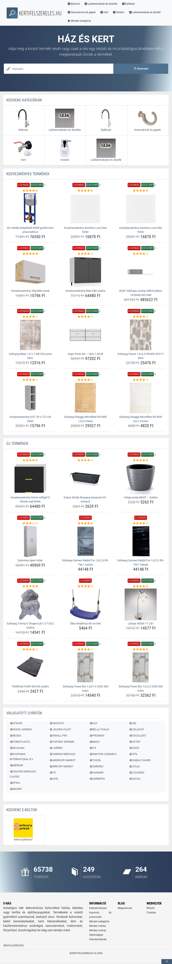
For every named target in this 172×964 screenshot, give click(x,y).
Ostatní (118, 12)
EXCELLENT (137, 735)
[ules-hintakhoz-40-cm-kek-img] (85, 604)
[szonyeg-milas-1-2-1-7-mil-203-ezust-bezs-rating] (30, 317)
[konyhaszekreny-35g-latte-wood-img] (30, 272)
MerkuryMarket (13, 945)
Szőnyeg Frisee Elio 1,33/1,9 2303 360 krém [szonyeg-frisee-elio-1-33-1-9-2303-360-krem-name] (85, 688)
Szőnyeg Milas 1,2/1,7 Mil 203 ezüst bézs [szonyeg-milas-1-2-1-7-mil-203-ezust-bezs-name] (30, 356)
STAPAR (16, 723)
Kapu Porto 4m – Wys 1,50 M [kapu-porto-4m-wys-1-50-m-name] (85, 353)
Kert (104, 12)
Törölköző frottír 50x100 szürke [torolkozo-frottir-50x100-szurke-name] (30, 686)
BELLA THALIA (99, 729)
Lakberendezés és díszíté (144, 12)
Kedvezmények (97, 939)
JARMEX (56, 747)
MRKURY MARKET (61, 766)
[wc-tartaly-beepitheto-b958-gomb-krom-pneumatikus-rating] (30, 191)
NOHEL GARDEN (21, 729)
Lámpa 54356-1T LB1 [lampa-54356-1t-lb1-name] (141, 623)
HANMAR (96, 772)
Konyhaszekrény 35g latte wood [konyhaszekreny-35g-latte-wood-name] (30, 290)
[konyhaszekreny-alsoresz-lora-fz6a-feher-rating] (85, 191)
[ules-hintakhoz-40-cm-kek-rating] (85, 586)
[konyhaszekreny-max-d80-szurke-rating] (85, 254)
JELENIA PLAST (60, 729)
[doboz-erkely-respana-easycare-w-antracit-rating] (85, 460)
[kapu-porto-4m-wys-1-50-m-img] (85, 335)
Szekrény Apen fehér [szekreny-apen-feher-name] (30, 560)
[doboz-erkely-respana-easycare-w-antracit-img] (85, 478)
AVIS (54, 778)
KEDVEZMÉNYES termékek (28, 174)
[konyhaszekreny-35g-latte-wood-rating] (30, 254)
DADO (134, 747)
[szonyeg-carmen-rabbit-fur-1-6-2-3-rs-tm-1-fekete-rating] (140, 523)
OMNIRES (96, 766)
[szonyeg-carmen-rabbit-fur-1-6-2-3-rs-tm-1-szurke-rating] (85, 523)
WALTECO (57, 723)
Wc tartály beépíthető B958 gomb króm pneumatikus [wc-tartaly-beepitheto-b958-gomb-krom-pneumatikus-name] (30, 230)
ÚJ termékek (17, 443)
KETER (134, 741)
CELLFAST (136, 729)
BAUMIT (16, 789)
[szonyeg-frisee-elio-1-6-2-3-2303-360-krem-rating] (140, 649)
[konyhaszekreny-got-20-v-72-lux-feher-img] (30, 398)
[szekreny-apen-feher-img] (30, 541)
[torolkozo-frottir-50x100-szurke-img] (30, 667)
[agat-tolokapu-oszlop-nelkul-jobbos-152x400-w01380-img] (140, 272)
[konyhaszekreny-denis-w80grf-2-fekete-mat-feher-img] (30, 478)
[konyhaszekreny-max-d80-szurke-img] (85, 272)
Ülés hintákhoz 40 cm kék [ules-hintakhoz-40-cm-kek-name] (85, 623)
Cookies (151, 912)
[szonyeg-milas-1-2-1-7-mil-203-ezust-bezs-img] (30, 335)
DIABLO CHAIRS (139, 760)
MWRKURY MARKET (63, 760)
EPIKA (15, 782)
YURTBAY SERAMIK (62, 741)
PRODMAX (97, 735)
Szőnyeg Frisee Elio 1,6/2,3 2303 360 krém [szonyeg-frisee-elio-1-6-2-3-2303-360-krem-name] (141, 688)
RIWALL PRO (58, 735)
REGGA (15, 735)
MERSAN (16, 765)
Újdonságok (96, 934)
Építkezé (128, 3)
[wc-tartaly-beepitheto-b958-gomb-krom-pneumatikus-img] (30, 209)
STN (133, 754)
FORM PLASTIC (20, 741)
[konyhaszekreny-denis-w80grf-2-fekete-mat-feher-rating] (30, 460)
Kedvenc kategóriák (24, 100)
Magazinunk (125, 908)
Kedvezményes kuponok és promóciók (100, 913)
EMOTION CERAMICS (103, 754)
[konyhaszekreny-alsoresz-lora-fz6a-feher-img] (85, 209)
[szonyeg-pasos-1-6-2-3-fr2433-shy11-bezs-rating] (140, 317)
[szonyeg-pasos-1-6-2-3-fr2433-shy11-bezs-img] (140, 335)
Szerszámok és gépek (81, 12)
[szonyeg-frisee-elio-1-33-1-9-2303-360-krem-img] (85, 667)
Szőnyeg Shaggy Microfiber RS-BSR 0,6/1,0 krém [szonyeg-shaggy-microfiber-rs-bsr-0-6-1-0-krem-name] (140, 419)
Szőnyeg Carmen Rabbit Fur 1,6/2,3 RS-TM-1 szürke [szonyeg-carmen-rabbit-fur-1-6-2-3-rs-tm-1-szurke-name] (85, 562)
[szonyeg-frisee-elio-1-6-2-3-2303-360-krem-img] (140, 667)
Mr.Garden (17, 747)
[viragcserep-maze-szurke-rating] (140, 460)
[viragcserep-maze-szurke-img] (140, 478)
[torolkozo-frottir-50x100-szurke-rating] (30, 649)
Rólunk (151, 908)
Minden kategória (79, 20)
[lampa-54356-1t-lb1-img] (140, 604)
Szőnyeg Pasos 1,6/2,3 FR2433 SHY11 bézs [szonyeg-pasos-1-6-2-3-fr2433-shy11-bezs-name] (141, 356)
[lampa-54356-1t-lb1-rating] (140, 586)
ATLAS (134, 766)
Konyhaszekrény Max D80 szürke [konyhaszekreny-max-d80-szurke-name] (85, 290)
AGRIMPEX (97, 778)
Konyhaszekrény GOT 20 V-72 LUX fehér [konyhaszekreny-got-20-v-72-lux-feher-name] (30, 419)
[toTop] (166, 961)
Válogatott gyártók (24, 713)
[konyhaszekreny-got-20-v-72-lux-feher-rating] (30, 380)
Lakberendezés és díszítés (100, 3)
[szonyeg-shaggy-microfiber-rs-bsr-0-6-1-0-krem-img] (140, 398)
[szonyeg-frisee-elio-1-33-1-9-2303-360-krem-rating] (85, 649)
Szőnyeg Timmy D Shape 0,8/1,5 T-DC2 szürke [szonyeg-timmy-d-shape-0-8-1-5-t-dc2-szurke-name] (30, 625)
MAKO (94, 741)
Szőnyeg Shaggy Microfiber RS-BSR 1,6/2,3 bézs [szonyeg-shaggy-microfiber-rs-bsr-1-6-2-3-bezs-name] (85, 419)
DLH (93, 723)
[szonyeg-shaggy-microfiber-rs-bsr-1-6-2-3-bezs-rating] (85, 380)
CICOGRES (136, 772)
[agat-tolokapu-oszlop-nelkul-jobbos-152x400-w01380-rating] (140, 254)
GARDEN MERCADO (62, 754)
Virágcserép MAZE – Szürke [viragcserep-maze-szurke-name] (141, 497)
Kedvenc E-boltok (21, 810)
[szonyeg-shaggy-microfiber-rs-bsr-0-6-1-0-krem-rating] (140, 380)
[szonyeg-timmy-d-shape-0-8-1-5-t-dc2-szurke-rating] (30, 586)
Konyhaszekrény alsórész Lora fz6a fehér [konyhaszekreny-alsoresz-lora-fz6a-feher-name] (85, 230)
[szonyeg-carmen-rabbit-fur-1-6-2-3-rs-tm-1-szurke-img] (85, 541)
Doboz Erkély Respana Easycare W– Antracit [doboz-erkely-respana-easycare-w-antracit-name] (85, 499)
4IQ (132, 723)
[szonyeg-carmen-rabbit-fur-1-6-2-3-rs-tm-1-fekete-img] (140, 541)
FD (53, 772)
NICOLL (135, 778)
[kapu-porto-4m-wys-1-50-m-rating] (85, 317)
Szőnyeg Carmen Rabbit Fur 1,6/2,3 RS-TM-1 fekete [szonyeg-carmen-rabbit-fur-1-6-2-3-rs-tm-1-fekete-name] (140, 562)
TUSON (95, 760)
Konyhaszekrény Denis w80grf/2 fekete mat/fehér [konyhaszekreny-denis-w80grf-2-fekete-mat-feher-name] (30, 499)
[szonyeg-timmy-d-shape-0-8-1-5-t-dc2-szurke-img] (30, 604)
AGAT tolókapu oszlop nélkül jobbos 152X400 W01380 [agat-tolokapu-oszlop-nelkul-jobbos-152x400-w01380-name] (140, 293)
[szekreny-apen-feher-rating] (30, 523)
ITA (92, 747)
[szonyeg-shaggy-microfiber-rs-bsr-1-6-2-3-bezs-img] (85, 398)
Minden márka (97, 925)
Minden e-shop (97, 930)
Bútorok (73, 3)
